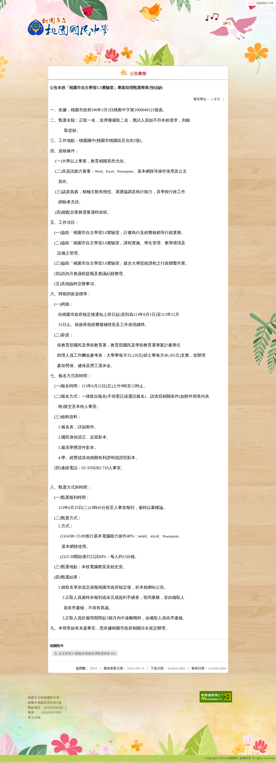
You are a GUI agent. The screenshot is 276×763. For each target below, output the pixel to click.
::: (250, 3)
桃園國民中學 (265, 3)
